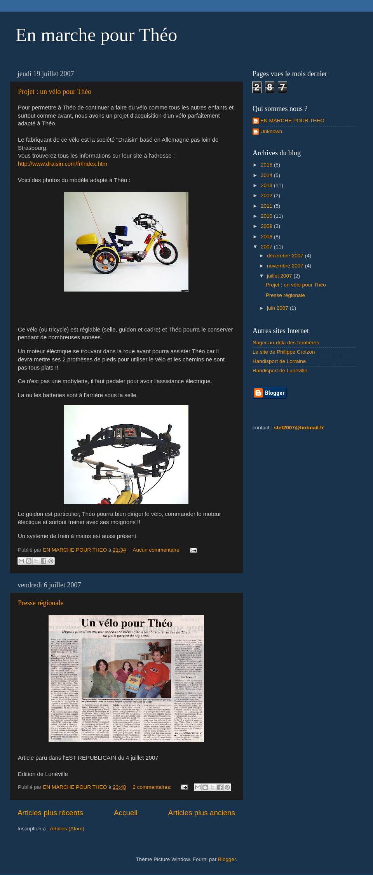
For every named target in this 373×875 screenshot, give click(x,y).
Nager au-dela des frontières (286, 342)
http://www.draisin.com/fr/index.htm (62, 164)
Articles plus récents (50, 813)
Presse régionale (40, 603)
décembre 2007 (286, 256)
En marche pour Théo (96, 34)
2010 (267, 216)
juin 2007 (278, 308)
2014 (267, 175)
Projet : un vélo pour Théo (54, 91)
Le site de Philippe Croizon (284, 352)
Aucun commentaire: (157, 550)
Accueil (126, 813)
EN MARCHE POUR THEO (292, 120)
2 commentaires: (152, 787)
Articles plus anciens (201, 813)
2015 (267, 165)
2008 (267, 237)
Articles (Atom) (67, 829)
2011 (267, 206)
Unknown (271, 131)
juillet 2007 (280, 276)
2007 (267, 247)
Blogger (227, 859)
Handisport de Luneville (280, 370)
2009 (267, 226)
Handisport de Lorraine (279, 361)
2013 (267, 185)
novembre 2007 (286, 266)
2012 (267, 195)
